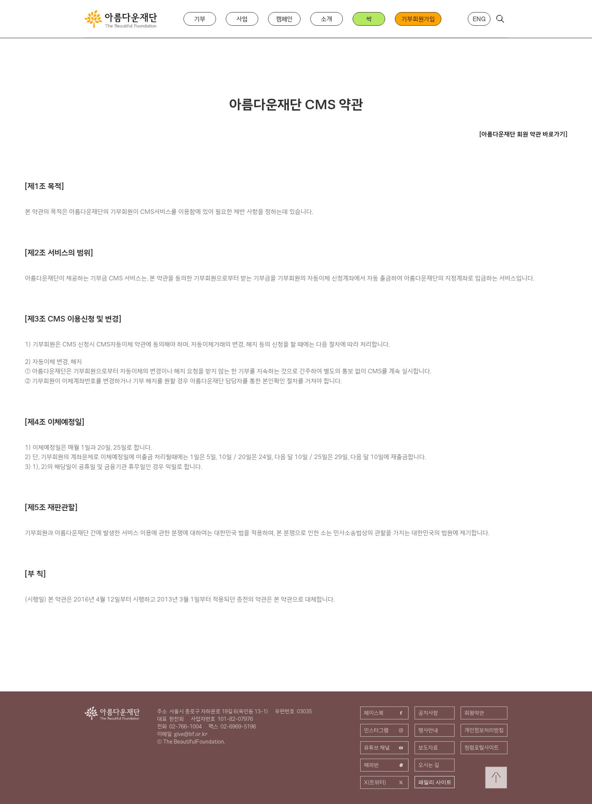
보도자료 (428, 747)
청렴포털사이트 (481, 747)
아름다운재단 (112, 713)
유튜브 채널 (384, 747)
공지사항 (428, 713)
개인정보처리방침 (484, 730)
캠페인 (284, 19)
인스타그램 (384, 730)
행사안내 (428, 730)
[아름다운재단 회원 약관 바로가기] (523, 134)
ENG (479, 19)
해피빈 (384, 765)
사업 (242, 19)
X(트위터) (384, 782)
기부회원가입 (418, 19)
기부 (199, 19)
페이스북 (384, 713)
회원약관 (474, 713)
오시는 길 (428, 765)
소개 (326, 19)
